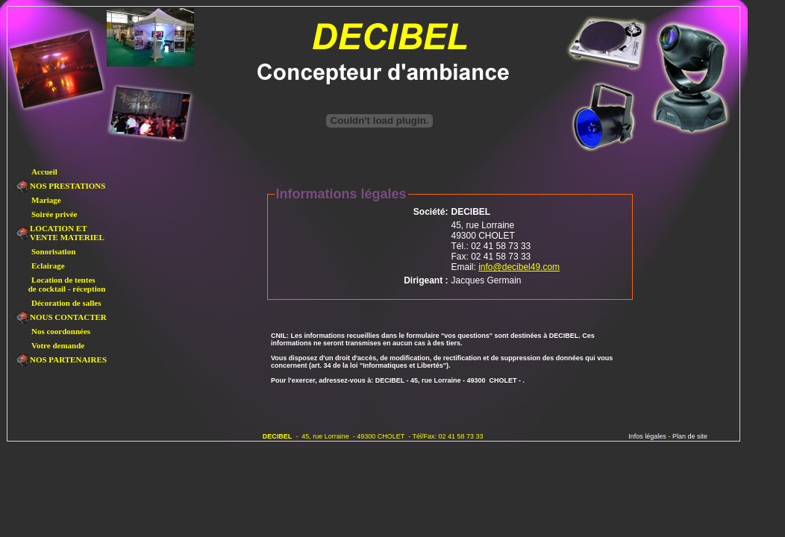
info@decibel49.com (519, 267)
